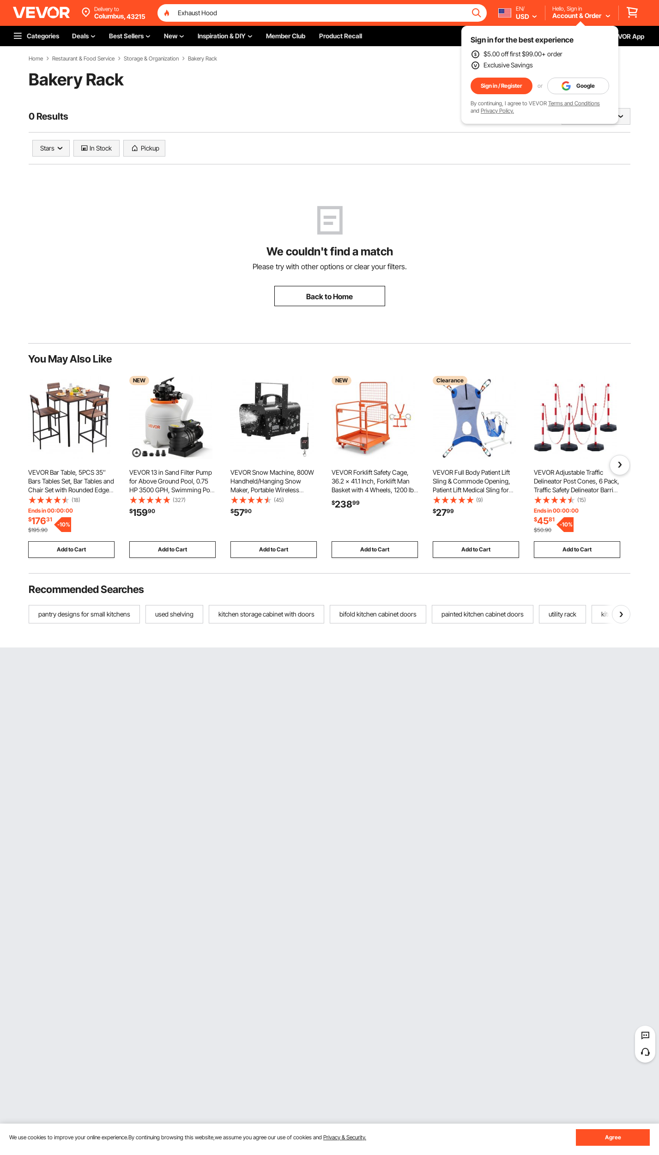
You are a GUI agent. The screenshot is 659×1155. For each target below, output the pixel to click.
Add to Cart (71, 549)
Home (36, 58)
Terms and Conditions (574, 103)
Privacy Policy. (497, 110)
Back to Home (329, 296)
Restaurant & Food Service (83, 58)
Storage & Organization (151, 58)
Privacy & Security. (344, 1137)
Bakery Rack (202, 58)
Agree (613, 1137)
